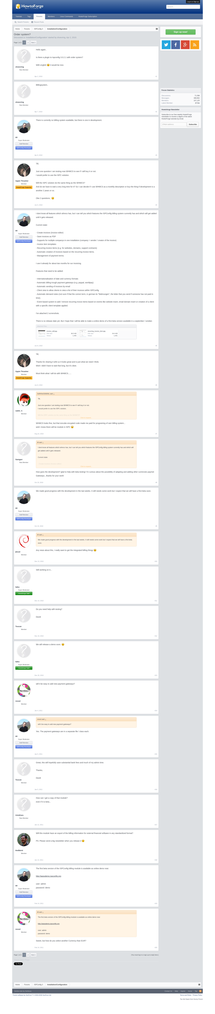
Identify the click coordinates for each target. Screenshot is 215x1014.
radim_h (18, 411)
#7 (156, 434)
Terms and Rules (185, 995)
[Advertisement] (180, 147)
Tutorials (19, 16)
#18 (156, 860)
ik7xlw (197, 103)
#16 (156, 789)
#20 (156, 947)
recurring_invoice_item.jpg (96, 331)
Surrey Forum (198, 999)
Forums (39, 16)
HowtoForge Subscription (87, 16)
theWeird (19, 850)
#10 (156, 561)
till (16, 137)
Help (176, 991)
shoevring (61, 37)
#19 (156, 903)
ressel (18, 701)
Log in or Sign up (193, 1)
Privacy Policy (197, 995)
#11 (156, 601)
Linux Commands (66, 16)
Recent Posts (39, 22)
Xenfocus (28, 991)
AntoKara (19, 815)
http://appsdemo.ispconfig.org (48, 876)
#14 (156, 710)
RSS (200, 991)
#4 (156, 205)
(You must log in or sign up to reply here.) (145, 955)
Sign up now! (180, 32)
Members (51, 16)
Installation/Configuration (36, 37)
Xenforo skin (18, 991)
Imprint (183, 991)
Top (196, 991)
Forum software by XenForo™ (32, 995)
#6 (156, 385)
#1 (156, 76)
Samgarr (19, 459)
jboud (17, 552)
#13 (156, 675)
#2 (156, 111)
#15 (156, 754)
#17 (156, 825)
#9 (156, 526)
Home (190, 991)
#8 (156, 482)
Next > (33, 42)
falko (17, 587)
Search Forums (23, 22)
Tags (29, 16)
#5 (156, 346)
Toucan (18, 626)
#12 (156, 636)
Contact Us (168, 991)
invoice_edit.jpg (52, 331)
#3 (156, 155)
